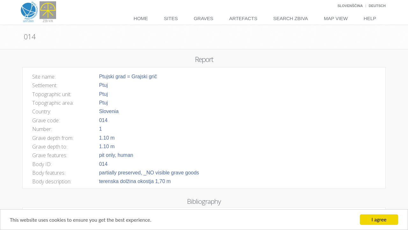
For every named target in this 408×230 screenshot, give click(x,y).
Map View (336, 18)
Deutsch (377, 6)
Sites (171, 18)
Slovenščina (350, 6)
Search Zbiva (290, 18)
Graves (203, 18)
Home (141, 18)
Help (370, 18)
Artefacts (243, 18)
